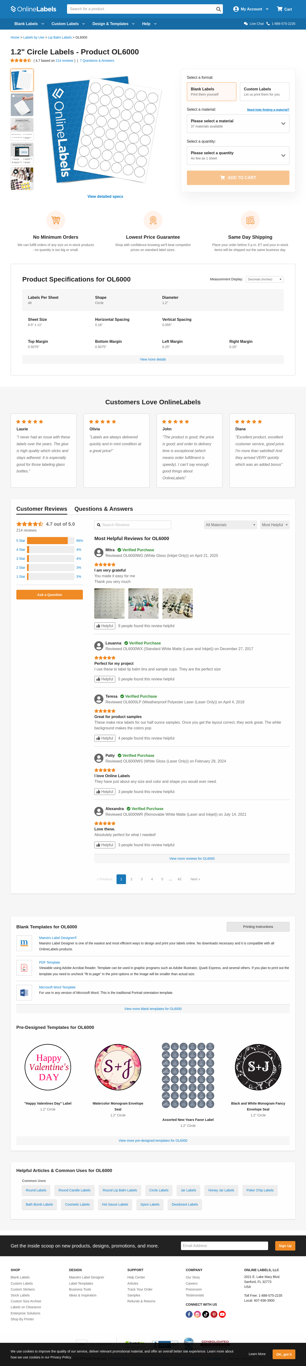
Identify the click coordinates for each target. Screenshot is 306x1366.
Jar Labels (188, 1190)
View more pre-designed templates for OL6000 (153, 1140)
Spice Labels (149, 1204)
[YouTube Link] (222, 1314)
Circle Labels (159, 1190)
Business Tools (80, 1289)
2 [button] (131, 879)
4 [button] (152, 879)
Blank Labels (20, 1277)
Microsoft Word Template (57, 987)
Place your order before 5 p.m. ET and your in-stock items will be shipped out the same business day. (250, 247)
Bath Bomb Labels (39, 1204)
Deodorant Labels (185, 1204)
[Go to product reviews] (21, 60)
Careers (192, 1283)
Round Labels (36, 1190)
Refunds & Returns (141, 1301)
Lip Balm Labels (60, 37)
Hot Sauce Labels (115, 1204)
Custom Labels (22, 1283)
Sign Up (285, 1246)
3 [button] (142, 879)
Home (15, 37)
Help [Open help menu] (149, 24)
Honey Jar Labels (221, 1190)
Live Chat (254, 23)
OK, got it (284, 1354)
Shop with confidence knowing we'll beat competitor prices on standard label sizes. (153, 247)
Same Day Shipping (250, 237)
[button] (211, 91)
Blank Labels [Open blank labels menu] (29, 24)
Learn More (257, 1354)
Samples (133, 1295)
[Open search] (218, 9)
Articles (132, 1283)
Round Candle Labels (74, 1190)
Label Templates (81, 1283)
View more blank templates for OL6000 (153, 1009)
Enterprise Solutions (25, 1313)
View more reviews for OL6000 (192, 858)
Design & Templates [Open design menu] (113, 24)
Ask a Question (49, 595)
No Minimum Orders (55, 237)
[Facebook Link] (190, 1314)
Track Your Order (140, 1289)
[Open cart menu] (284, 9)
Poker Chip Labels (260, 1190)
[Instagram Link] (198, 1314)
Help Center (136, 1277)
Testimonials (195, 1295)
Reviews (41, 509)
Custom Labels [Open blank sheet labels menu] (68, 24)
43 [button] (179, 879)
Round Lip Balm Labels (120, 1190)
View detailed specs (105, 196)
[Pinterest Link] (214, 1314)
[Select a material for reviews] (230, 524)
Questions (103, 509)
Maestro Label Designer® (58, 938)
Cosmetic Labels (77, 1204)
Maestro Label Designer (86, 1277)
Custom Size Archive (26, 1301)
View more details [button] (153, 359)
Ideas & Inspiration (82, 1295)
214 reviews (65, 60)
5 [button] (162, 879)
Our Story (193, 1277)
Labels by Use (33, 37)
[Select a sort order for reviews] (275, 524)
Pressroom (194, 1289)
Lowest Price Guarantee (153, 237)
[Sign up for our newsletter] (224, 1246)
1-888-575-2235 (280, 24)
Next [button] (194, 879)
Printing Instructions (258, 927)
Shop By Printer (22, 1319)
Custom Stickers (23, 1289)
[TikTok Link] (206, 1314)
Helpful (104, 626)
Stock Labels (20, 1295)
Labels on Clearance (26, 1307)
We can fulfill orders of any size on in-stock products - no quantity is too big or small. (56, 247)
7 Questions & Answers (97, 60)
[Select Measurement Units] (265, 279)
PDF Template (49, 962)
